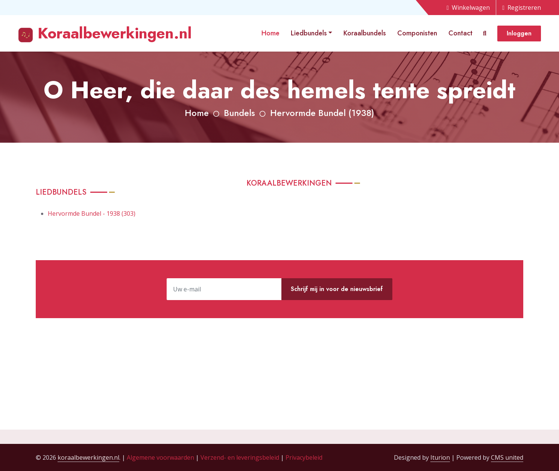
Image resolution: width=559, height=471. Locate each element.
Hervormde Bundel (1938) (322, 112)
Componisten (417, 33)
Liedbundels (309, 33)
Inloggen (519, 33)
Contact (460, 33)
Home (270, 33)
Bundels (239, 112)
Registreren (521, 7)
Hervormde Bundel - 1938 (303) (91, 213)
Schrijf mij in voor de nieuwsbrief (337, 289)
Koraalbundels (364, 33)
